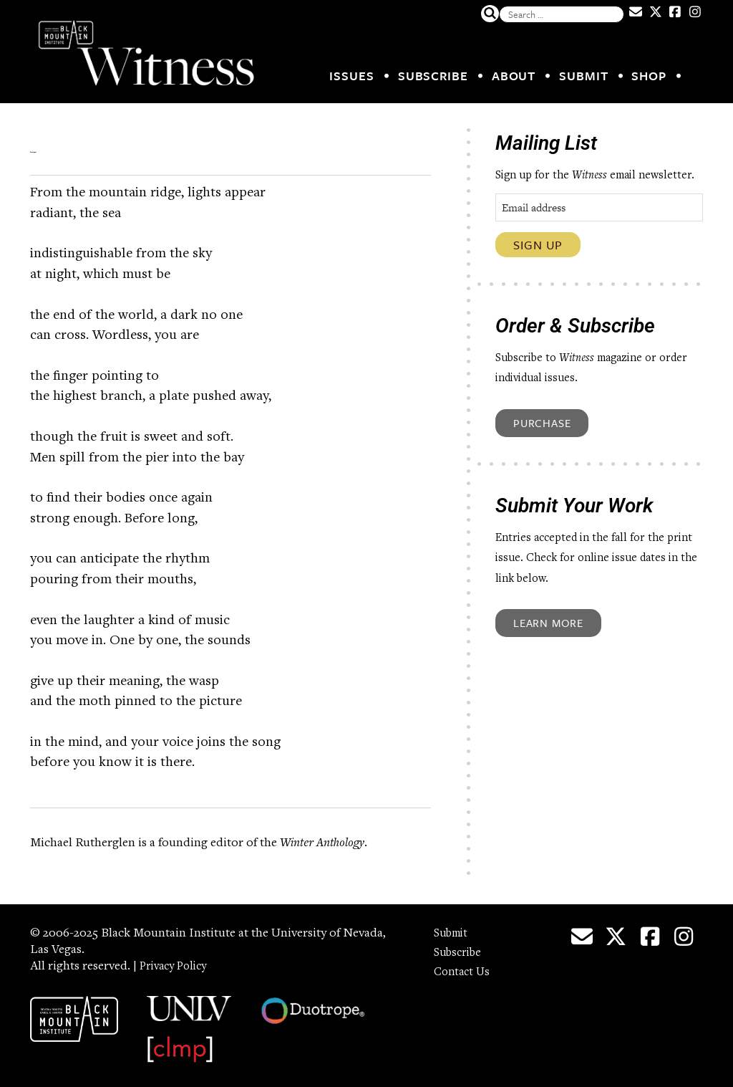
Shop (648, 76)
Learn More (548, 623)
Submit (583, 76)
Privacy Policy (177, 957)
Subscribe (433, 76)
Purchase (542, 423)
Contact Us (464, 963)
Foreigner (92, 143)
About (514, 76)
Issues (351, 76)
